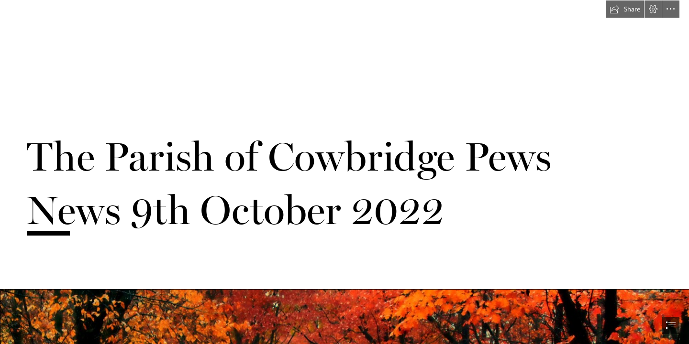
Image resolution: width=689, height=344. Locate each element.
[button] (625, 9)
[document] (344, 172)
